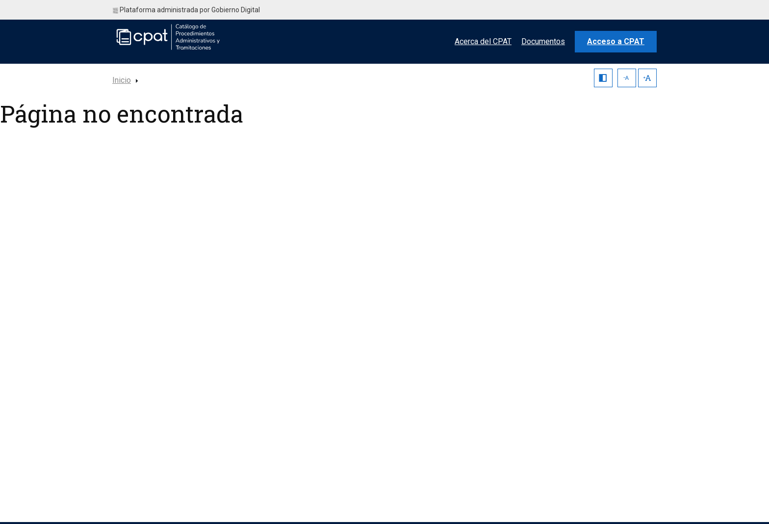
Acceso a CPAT (615, 41)
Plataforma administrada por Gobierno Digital (186, 10)
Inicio (121, 80)
